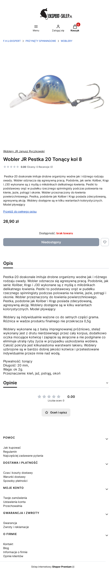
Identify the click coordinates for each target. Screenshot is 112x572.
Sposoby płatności (15, 480)
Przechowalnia (12, 506)
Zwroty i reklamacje (16, 527)
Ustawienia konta (14, 501)
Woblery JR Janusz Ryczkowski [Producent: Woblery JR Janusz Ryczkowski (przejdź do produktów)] (24, 151)
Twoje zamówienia (15, 497)
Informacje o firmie (15, 552)
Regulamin (10, 451)
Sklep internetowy (51, 566)
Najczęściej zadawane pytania (23, 455)
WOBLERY (66, 40)
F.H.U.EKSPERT (12, 40)
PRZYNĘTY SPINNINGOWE (41, 40)
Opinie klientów (13, 556)
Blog (6, 548)
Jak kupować (12, 447)
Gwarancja (10, 523)
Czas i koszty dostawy (18, 472)
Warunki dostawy (14, 476)
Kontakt (8, 544)
